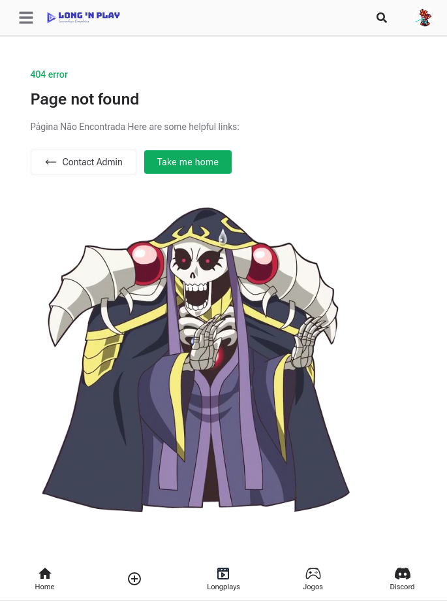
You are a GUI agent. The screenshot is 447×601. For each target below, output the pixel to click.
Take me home (188, 162)
